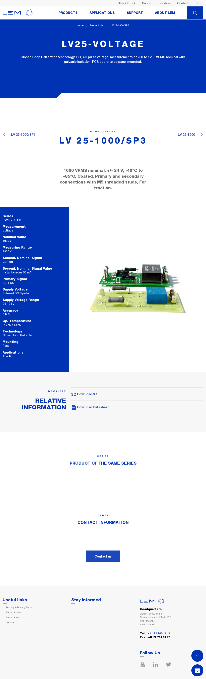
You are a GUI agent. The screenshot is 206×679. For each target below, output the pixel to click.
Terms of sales (13, 612)
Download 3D (84, 394)
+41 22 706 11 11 (159, 633)
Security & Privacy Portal (19, 607)
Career (146, 3)
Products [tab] (68, 12)
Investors (164, 3)
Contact (182, 3)
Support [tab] (135, 12)
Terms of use (12, 617)
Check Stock (127, 3)
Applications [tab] (102, 12)
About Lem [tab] (165, 12)
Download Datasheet (90, 407)
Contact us (103, 556)
